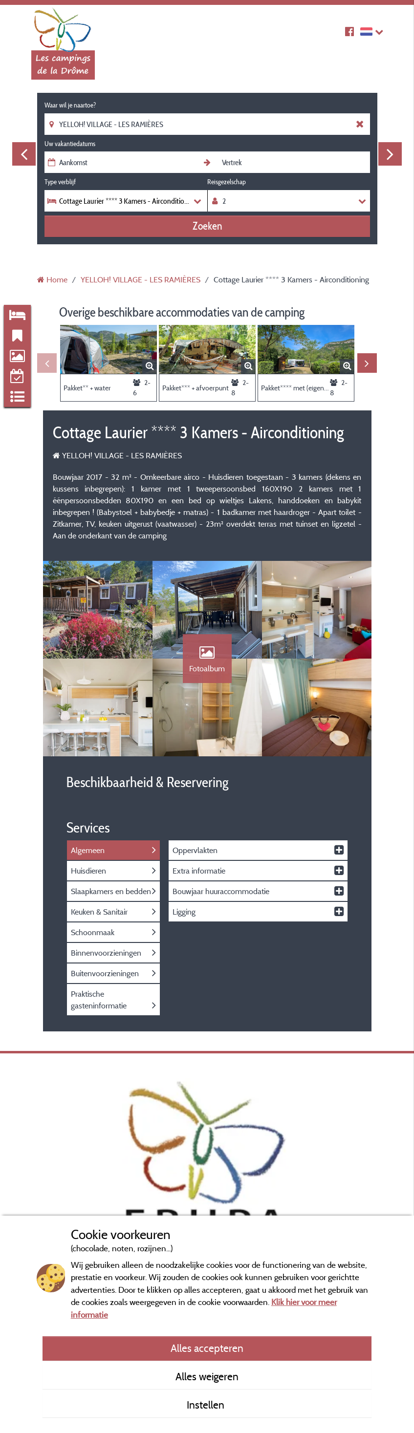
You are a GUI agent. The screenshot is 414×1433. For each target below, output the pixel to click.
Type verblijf (60, 181)
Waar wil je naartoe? (70, 105)
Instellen (207, 1404)
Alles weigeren (207, 1376)
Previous (24, 154)
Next (390, 154)
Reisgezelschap (226, 181)
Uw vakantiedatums (69, 143)
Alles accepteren (207, 1348)
